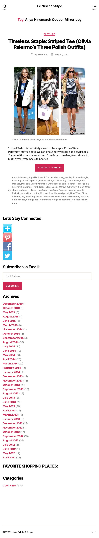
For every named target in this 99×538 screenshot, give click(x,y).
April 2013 (9, 410)
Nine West (75, 193)
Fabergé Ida (82, 183)
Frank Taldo (39, 187)
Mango (71, 190)
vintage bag (32, 199)
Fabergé (71, 183)
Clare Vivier (73, 180)
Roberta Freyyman (70, 196)
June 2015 (9, 320)
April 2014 (9, 359)
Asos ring (17, 180)
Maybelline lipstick (30, 193)
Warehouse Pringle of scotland (55, 199)
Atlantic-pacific (30, 180)
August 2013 (11, 393)
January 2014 (11, 372)
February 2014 (12, 367)
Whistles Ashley (79, 199)
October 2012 (11, 431)
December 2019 (13, 303)
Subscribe (12, 286)
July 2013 (9, 397)
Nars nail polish (61, 193)
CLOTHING (49, 34)
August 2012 (10, 440)
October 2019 (11, 308)
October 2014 (11, 333)
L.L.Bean (32, 190)
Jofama (23, 190)
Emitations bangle (57, 183)
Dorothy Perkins (39, 183)
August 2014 (11, 342)
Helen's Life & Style (49, 6)
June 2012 (9, 448)
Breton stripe (45, 180)
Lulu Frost (42, 190)
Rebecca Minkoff (51, 196)
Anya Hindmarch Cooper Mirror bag (46, 177)
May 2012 (9, 453)
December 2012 (13, 423)
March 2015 (10, 325)
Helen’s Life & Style (22, 532)
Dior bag (25, 183)
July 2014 (9, 346)
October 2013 (11, 384)
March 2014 (10, 363)
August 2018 (11, 316)
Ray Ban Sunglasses (32, 196)
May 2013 (9, 406)
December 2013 (13, 376)
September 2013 (13, 389)
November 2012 (13, 427)
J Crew (61, 187)
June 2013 (9, 401)
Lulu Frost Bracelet (58, 190)
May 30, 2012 (61, 54)
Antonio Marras (19, 177)
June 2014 (9, 350)
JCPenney (71, 187)
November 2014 (13, 329)
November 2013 (13, 380)
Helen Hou (43, 54)
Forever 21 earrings (22, 187)
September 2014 (13, 337)
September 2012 (13, 436)
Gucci (54, 187)
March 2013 (10, 414)
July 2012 (9, 444)
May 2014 (9, 354)
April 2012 (9, 457)
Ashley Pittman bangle (76, 177)
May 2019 (9, 312)
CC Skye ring (59, 180)
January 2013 (11, 419)
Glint (48, 187)
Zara (14, 203)
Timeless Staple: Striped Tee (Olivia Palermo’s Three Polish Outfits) (49, 44)
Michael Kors (46, 193)
